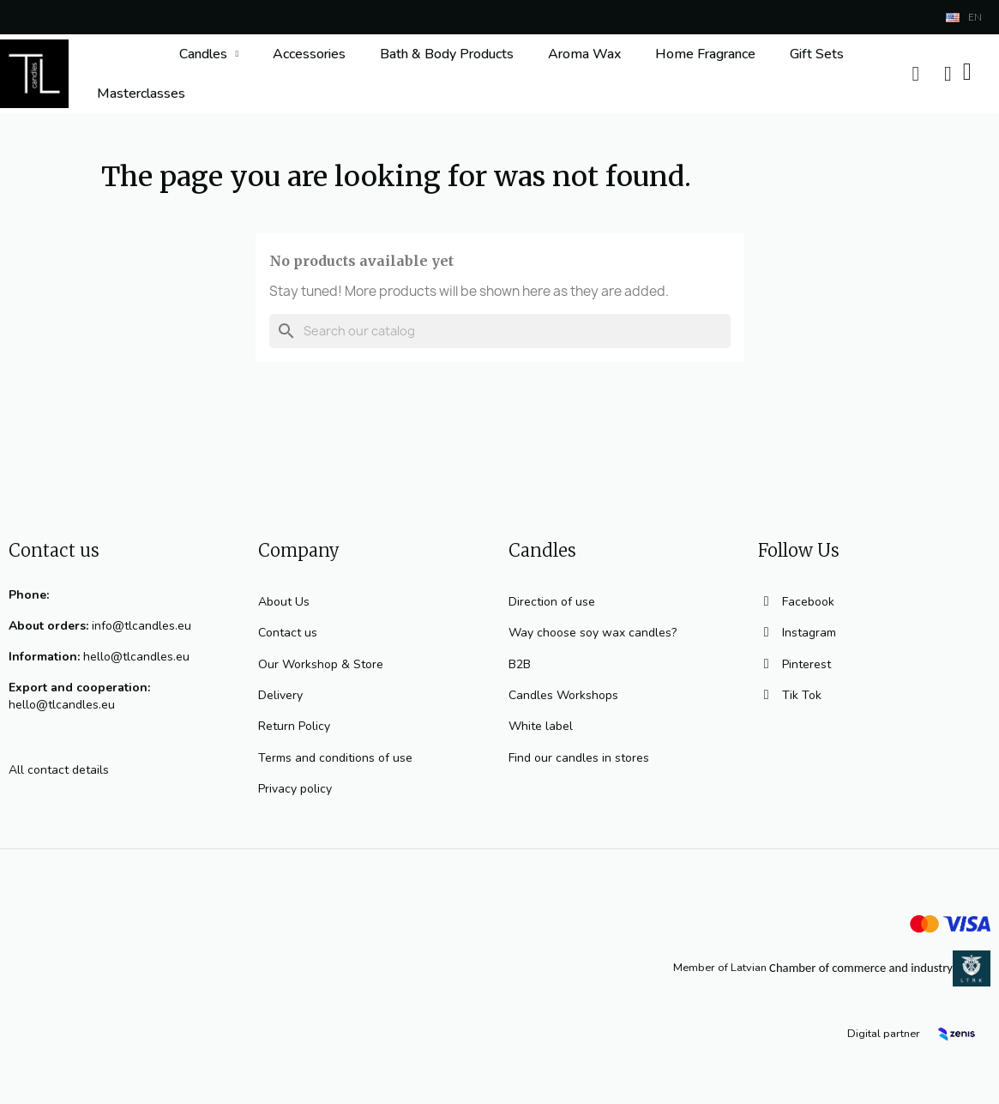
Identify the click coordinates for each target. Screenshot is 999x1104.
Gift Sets (817, 54)
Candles (209, 54)
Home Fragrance (705, 54)
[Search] (500, 331)
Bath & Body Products (447, 54)
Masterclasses (141, 93)
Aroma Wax (584, 54)
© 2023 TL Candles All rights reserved (499, 877)
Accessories (309, 54)
